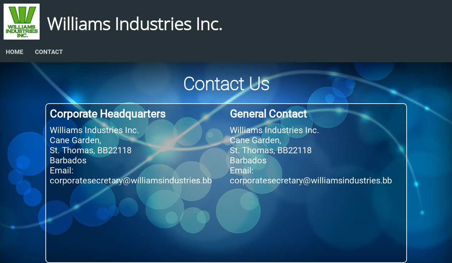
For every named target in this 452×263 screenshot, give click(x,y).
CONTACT (49, 51)
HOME (14, 51)
